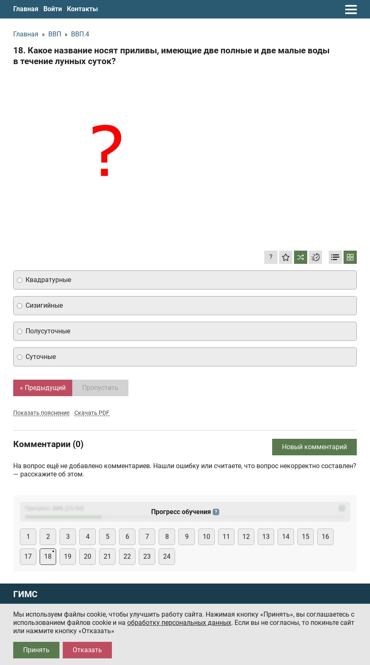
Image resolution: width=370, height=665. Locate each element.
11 (226, 537)
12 (246, 537)
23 (147, 556)
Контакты (82, 9)
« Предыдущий (43, 388)
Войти (52, 9)
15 (305, 537)
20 (87, 556)
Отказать (87, 650)
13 (266, 537)
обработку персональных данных (179, 623)
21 (107, 556)
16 (325, 537)
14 (285, 537)
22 (127, 556)
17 (28, 556)
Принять (36, 650)
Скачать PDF (91, 412)
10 (206, 537)
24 (167, 556)
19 (67, 556)
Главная (25, 9)
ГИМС (25, 594)
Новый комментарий (314, 447)
